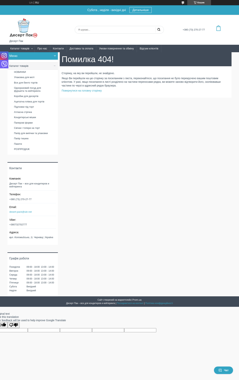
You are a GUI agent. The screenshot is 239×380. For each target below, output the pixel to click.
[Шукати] (158, 29)
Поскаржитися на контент (130, 303)
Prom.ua (137, 299)
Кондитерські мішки (25, 117)
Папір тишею (21, 138)
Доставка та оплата (81, 48)
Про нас (42, 48)
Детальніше (140, 10)
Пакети (18, 143)
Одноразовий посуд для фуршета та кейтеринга (27, 89)
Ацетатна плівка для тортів (29, 101)
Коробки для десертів (26, 96)
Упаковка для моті (24, 77)
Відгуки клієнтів (149, 48)
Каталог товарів (19, 48)
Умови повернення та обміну (116, 48)
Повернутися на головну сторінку (82, 90)
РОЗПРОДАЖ (22, 149)
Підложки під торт (24, 106)
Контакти (58, 48)
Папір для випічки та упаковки (31, 133)
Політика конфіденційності (159, 303)
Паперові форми (23, 122)
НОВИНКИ (20, 72)
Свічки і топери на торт (27, 128)
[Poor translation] (14, 325)
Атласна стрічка (23, 112)
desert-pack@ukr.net (20, 211)
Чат (223, 370)
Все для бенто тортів (26, 82)
